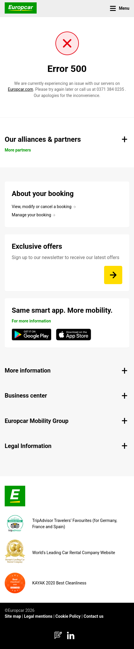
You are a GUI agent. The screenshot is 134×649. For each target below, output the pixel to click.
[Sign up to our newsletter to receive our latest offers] (113, 275)
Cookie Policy (68, 616)
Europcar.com (20, 89)
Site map (13, 616)
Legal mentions (38, 616)
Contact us (94, 616)
